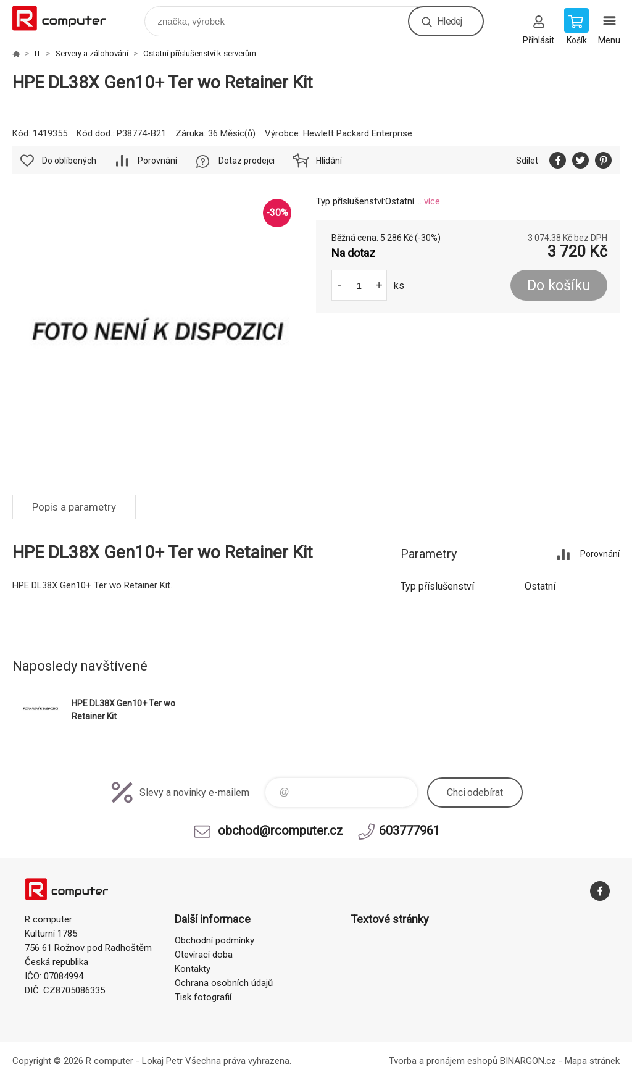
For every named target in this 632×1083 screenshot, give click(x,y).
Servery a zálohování (92, 53)
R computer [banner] (67, 18)
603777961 (409, 830)
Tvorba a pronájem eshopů (443, 1060)
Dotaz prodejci (246, 160)
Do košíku (559, 285)
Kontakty (192, 968)
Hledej (449, 21)
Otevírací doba (204, 954)
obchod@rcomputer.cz (280, 830)
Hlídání (329, 160)
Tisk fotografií (203, 997)
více (432, 201)
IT (38, 53)
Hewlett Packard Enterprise (357, 133)
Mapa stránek (592, 1060)
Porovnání (157, 160)
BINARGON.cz (528, 1060)
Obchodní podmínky (214, 940)
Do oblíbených (69, 160)
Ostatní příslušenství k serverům (199, 53)
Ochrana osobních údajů (224, 983)
